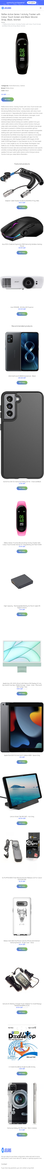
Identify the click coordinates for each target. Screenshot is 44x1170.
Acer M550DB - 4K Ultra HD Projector (22, 307)
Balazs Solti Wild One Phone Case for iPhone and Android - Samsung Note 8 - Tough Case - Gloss (22, 941)
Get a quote (31, 2)
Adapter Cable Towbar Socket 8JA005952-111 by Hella (22, 201)
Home (3, 22)
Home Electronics (14, 85)
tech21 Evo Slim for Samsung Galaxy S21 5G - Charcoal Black (22, 481)
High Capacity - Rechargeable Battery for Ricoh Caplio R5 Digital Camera (22, 607)
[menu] (41, 8)
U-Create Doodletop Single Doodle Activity (22, 1067)
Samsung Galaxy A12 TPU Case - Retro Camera (22, 1128)
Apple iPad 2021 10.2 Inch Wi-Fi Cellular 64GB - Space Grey (22, 755)
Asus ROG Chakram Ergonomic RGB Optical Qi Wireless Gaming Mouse (22, 245)
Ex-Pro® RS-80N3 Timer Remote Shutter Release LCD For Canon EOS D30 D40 (22, 878)
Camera (22, 85)
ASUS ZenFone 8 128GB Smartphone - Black (22, 376)
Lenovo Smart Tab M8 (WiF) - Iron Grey (22, 816)
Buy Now (7, 99)
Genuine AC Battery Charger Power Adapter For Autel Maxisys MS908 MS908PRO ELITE (22, 1004)
